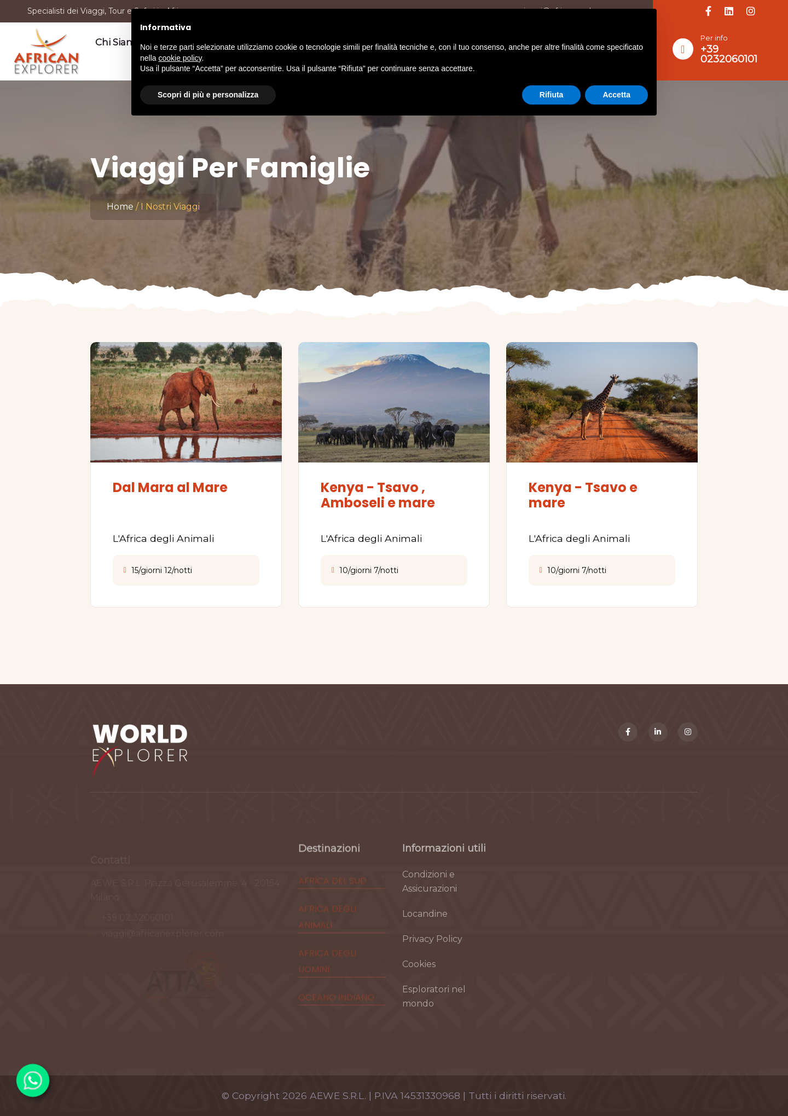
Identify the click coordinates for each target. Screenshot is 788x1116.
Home (120, 206)
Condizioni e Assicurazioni (429, 893)
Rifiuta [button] (552, 94)
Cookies (419, 976)
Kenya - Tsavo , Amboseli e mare (378, 495)
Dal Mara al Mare (170, 487)
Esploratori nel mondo (434, 1008)
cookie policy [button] (179, 58)
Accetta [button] (616, 94)
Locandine (425, 926)
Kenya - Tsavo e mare (583, 495)
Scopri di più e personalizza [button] (208, 94)
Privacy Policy (432, 951)
